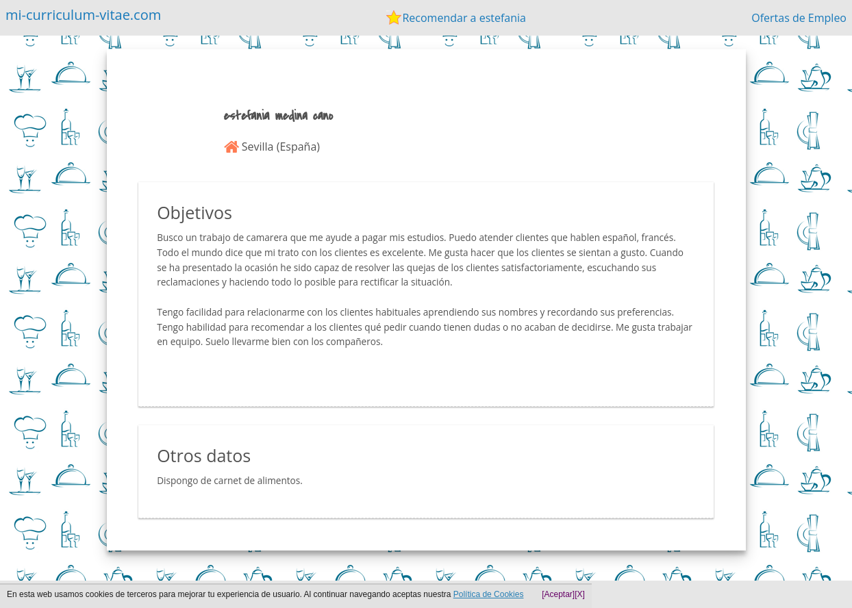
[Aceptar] (558, 594)
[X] (580, 594)
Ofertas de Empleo (799, 17)
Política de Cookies (488, 594)
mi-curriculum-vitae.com (83, 14)
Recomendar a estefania (464, 17)
